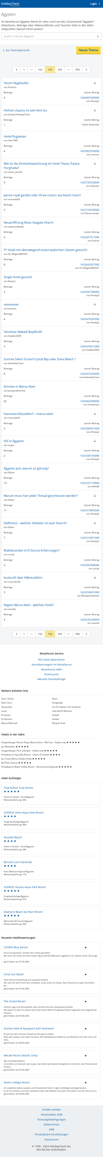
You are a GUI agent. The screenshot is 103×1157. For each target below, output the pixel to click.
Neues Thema (88, 50)
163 (50, 69)
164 (60, 69)
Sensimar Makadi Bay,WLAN (23, 332)
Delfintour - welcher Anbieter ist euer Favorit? (35, 523)
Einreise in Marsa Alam (19, 386)
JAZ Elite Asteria (16, 762)
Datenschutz (51, 1124)
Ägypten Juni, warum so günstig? (26, 468)
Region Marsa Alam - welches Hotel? (29, 605)
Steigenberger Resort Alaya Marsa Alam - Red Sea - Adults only (40, 742)
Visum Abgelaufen (16, 83)
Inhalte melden (51, 1109)
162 (40, 69)
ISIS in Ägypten (14, 441)
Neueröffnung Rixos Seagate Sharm (28, 222)
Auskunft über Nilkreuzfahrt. (23, 578)
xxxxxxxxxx (11, 304)
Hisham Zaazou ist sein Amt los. (26, 110)
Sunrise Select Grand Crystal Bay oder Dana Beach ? (40, 359)
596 (77, 69)
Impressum (51, 1139)
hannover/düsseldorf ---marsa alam (28, 414)
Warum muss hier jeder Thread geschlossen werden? (41, 496)
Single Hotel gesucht (18, 277)
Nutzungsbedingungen (51, 1119)
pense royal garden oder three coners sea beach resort (42, 195)
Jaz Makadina (15, 746)
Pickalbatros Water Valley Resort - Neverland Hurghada (36, 766)
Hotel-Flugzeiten (15, 136)
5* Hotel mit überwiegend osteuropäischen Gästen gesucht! (45, 250)
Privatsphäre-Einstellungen (51, 1134)
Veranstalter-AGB (51, 1114)
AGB (51, 1129)
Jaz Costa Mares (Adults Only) (23, 758)
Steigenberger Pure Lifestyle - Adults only (29, 750)
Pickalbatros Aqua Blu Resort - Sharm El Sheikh (30, 754)
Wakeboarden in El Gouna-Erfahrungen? (32, 550)
